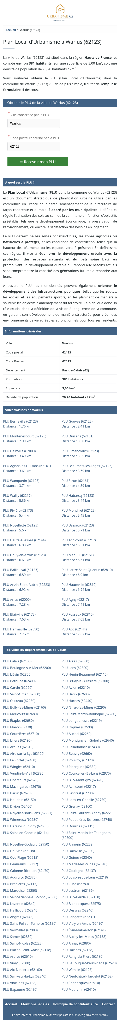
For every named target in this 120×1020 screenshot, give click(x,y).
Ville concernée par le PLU (28, 114)
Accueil (11, 30)
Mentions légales (35, 1004)
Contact (108, 1004)
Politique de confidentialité (75, 1004)
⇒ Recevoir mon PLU (38, 161)
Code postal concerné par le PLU (33, 137)
